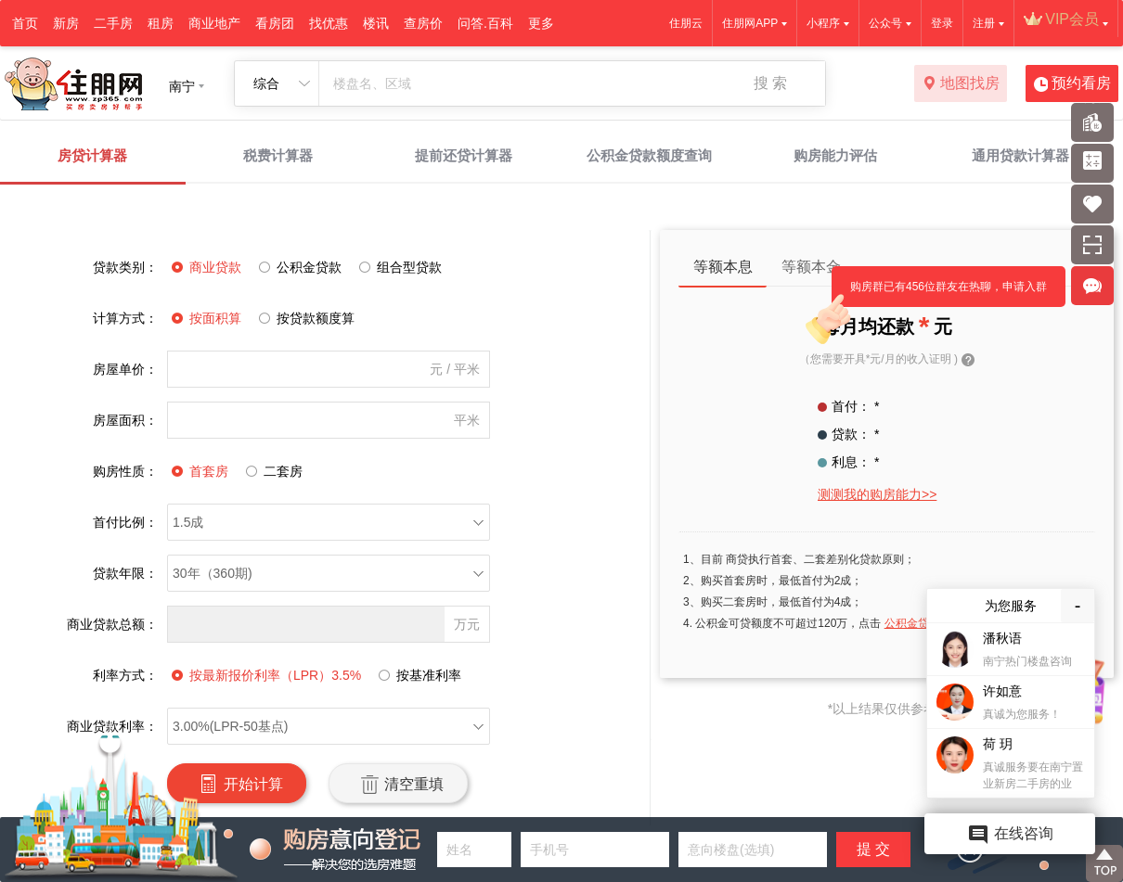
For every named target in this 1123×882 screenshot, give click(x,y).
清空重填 (398, 783)
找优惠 (328, 23)
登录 (942, 23)
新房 (66, 23)
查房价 (423, 23)
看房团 (274, 23)
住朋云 (686, 23)
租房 (161, 23)
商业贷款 (204, 267)
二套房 (272, 471)
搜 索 (770, 83)
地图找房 (961, 84)
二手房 (113, 23)
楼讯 (376, 23)
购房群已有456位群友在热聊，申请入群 (939, 293)
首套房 (197, 471)
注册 (984, 23)
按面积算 (204, 318)
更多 (541, 23)
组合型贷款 (398, 267)
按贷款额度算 (304, 318)
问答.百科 (485, 23)
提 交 (873, 849)
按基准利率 (417, 675)
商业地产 (214, 23)
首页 (25, 23)
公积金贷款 (298, 267)
